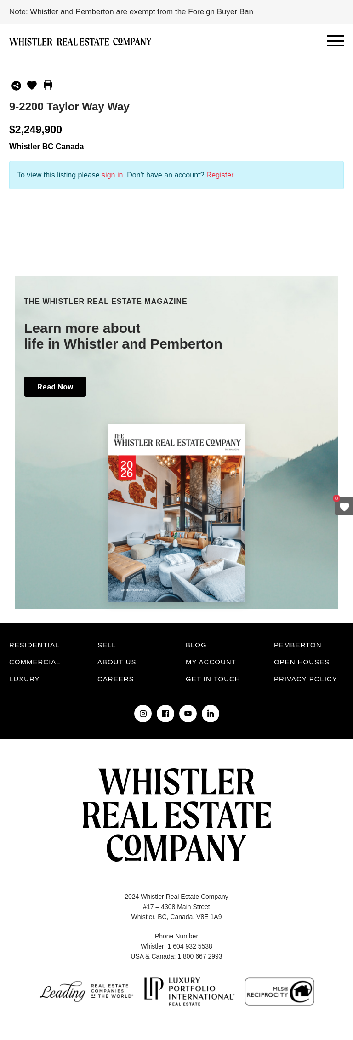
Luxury (24, 679)
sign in (112, 175)
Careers (115, 679)
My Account (211, 662)
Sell (106, 645)
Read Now (55, 386)
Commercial (35, 662)
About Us (116, 662)
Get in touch (213, 679)
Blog (196, 645)
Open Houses (302, 662)
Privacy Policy (305, 679)
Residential (34, 645)
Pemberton (297, 645)
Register (220, 175)
